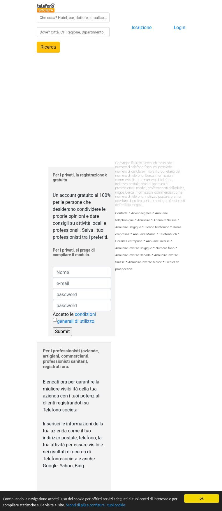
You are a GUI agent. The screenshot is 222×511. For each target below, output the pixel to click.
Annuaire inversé (158, 241)
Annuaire (143, 220)
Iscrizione (142, 27)
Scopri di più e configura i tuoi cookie (95, 505)
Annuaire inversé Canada (133, 255)
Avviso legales (141, 213)
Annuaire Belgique (128, 227)
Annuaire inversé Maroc (145, 262)
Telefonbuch (168, 234)
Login (179, 27)
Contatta (121, 213)
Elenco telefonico (157, 227)
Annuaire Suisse (165, 220)
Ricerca (48, 47)
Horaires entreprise (128, 241)
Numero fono (165, 248)
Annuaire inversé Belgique (133, 248)
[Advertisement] (111, 98)
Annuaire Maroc (144, 234)
